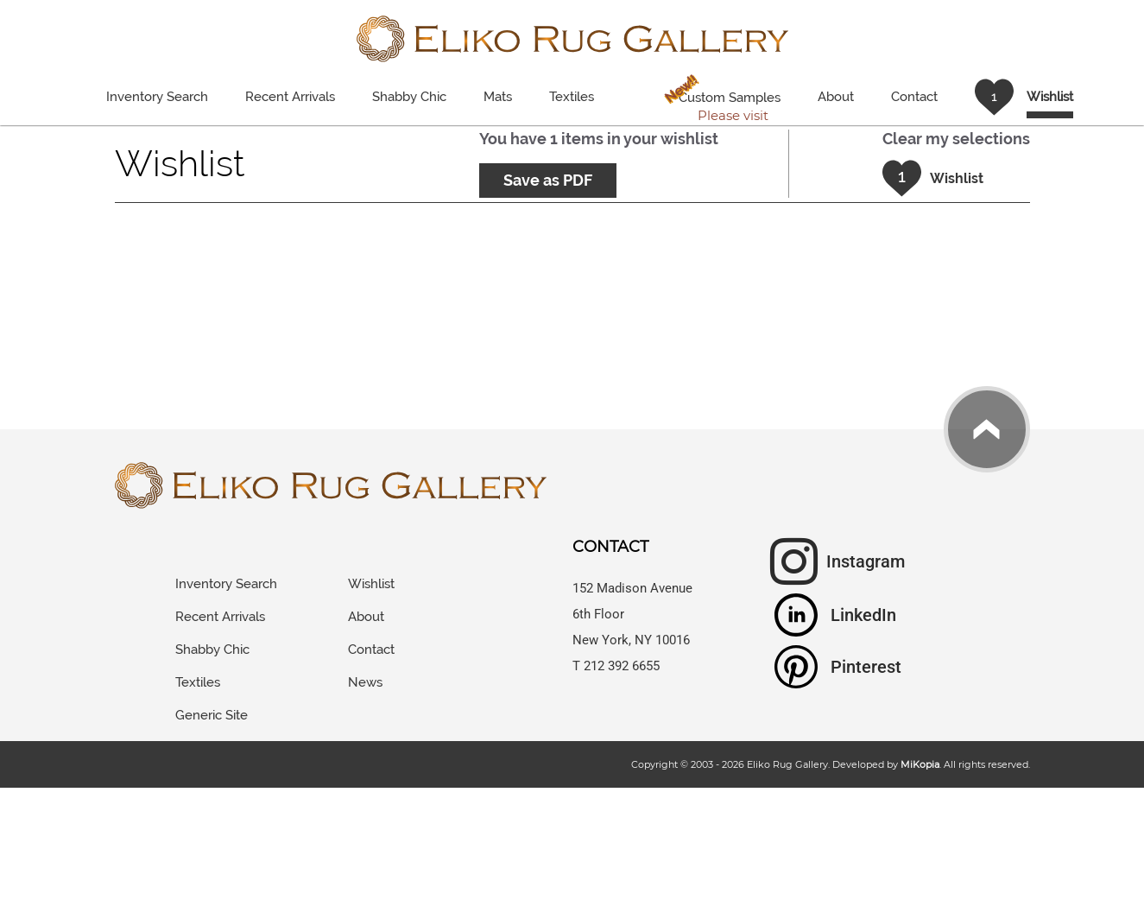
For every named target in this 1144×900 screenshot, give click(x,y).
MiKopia (920, 764)
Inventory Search (157, 97)
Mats (498, 97)
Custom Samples (718, 100)
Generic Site (211, 715)
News (365, 682)
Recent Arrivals (290, 97)
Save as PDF (547, 180)
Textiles (571, 97)
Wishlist (371, 584)
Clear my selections (956, 139)
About (836, 97)
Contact (914, 97)
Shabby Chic (409, 97)
